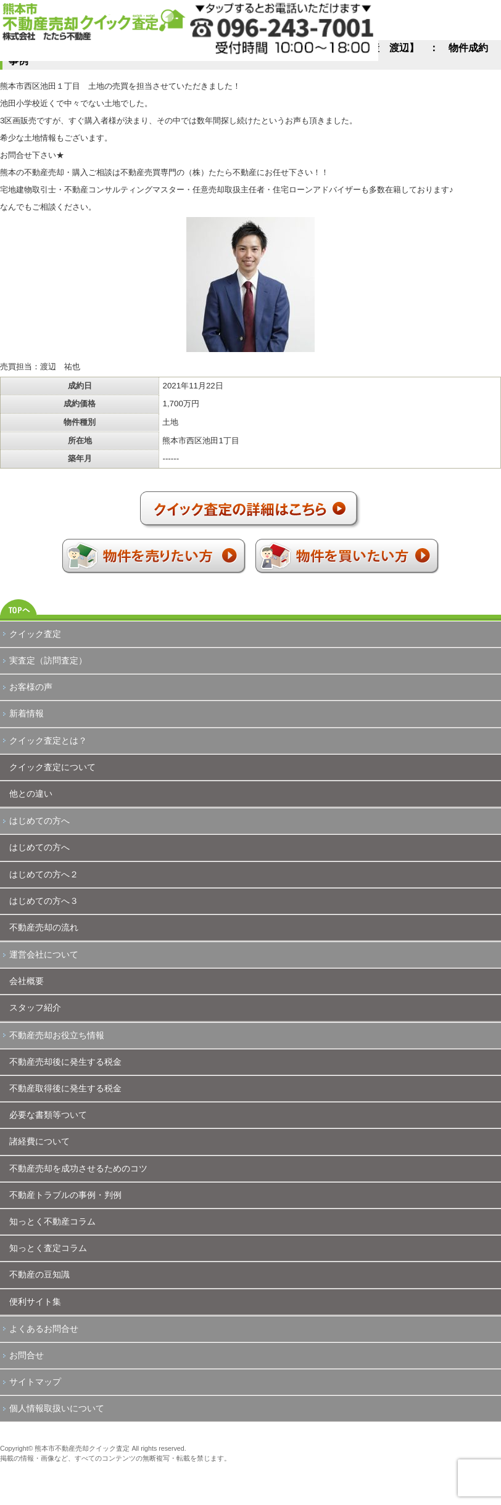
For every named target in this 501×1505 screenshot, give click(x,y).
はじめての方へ (39, 821)
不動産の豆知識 (39, 1274)
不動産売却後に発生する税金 (65, 1062)
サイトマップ (35, 1382)
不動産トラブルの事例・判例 (65, 1195)
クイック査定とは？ (48, 740)
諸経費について (39, 1141)
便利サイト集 (35, 1301)
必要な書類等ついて (48, 1115)
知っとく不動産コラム (52, 1221)
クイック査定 (35, 634)
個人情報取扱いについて (56, 1408)
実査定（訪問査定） (48, 660)
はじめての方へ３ (43, 901)
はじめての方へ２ (43, 874)
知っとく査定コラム (48, 1248)
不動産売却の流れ (43, 927)
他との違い (30, 793)
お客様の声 (30, 687)
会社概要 (26, 981)
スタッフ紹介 (35, 1007)
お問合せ (26, 1355)
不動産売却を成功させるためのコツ (78, 1168)
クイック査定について (52, 767)
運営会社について (43, 954)
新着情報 (26, 713)
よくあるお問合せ (43, 1329)
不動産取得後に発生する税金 (65, 1088)
